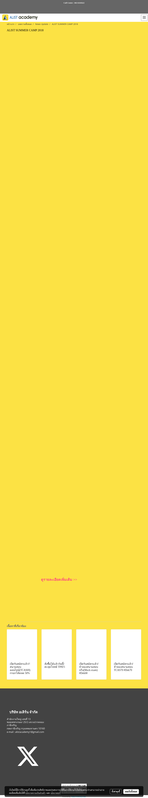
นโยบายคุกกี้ (56, 793)
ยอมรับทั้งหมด (131, 791)
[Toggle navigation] (144, 17)
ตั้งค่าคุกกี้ (116, 791)
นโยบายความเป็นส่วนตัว (35, 793)
